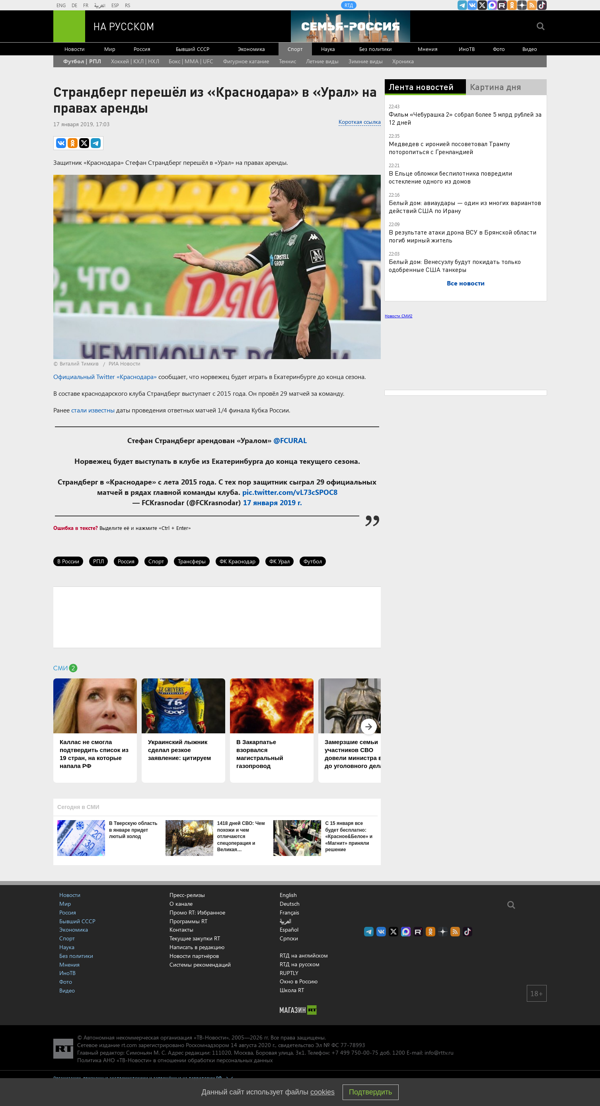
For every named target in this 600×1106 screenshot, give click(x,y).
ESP (115, 5)
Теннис (287, 61)
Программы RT (188, 921)
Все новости (466, 283)
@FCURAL (290, 440)
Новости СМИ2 (398, 316)
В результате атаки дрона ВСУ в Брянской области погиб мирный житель (462, 236)
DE (74, 5)
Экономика (251, 48)
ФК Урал (279, 561)
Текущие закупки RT (194, 938)
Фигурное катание (246, 61)
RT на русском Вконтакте (472, 5)
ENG (61, 5)
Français (289, 913)
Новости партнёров (194, 955)
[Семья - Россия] (350, 26)
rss (532, 5)
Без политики (375, 48)
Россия (142, 48)
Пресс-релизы (187, 895)
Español (289, 930)
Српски (289, 938)
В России (68, 561)
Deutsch (290, 904)
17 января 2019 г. (272, 502)
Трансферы (192, 561)
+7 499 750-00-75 (354, 1052)
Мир (109, 48)
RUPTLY (289, 973)
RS (127, 5)
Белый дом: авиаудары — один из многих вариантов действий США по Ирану (465, 206)
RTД (349, 5)
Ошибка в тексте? (75, 527)
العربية (99, 5)
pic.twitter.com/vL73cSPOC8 (289, 492)
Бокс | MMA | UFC (191, 61)
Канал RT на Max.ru (492, 5)
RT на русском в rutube (502, 5)
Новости (74, 48)
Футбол (313, 561)
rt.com (129, 1045)
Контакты (181, 929)
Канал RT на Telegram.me (462, 5)
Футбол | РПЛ (82, 61)
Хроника (403, 61)
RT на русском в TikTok (542, 5)
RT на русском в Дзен (522, 5)
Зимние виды (366, 61)
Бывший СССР (192, 48)
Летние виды (322, 61)
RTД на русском (299, 964)
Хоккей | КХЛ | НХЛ (135, 61)
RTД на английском (304, 955)
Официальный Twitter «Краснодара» (105, 376)
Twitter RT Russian (482, 5)
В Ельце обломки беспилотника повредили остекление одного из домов (450, 177)
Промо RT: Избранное (197, 912)
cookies (322, 1092)
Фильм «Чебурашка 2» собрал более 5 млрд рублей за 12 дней (465, 118)
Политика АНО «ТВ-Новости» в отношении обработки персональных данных (175, 1060)
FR (85, 5)
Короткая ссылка (360, 121)
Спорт (295, 48)
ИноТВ (467, 48)
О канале (181, 903)
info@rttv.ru (439, 1052)
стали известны (93, 410)
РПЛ (98, 561)
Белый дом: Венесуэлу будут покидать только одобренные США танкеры (455, 265)
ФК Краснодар (237, 561)
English (288, 895)
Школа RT (292, 990)
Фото (499, 48)
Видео (529, 48)
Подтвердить (370, 1092)
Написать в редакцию (196, 947)
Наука (328, 48)
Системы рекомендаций (200, 964)
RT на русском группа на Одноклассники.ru (512, 5)
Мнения (428, 48)
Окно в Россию (299, 981)
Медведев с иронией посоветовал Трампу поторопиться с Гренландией (449, 147)
